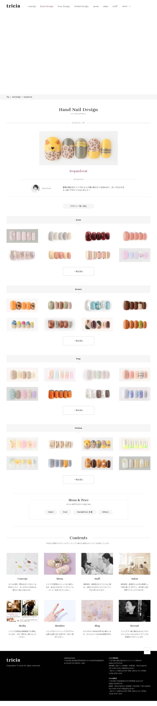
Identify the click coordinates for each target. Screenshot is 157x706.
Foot (65, 512)
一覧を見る (78, 271)
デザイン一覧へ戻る (78, 206)
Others (105, 512)
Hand (50, 512)
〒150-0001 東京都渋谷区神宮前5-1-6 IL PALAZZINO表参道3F (84, 660)
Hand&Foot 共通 (84, 512)
